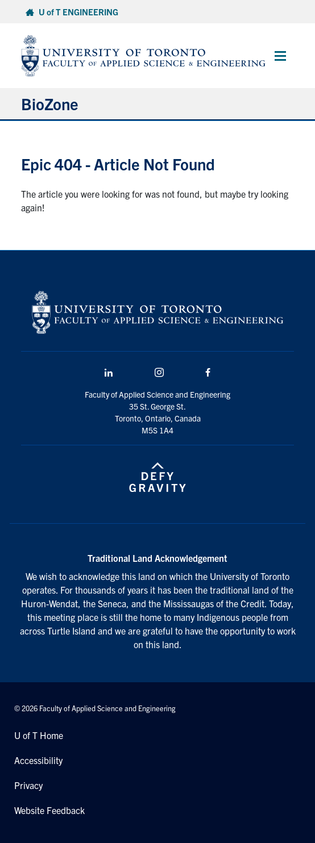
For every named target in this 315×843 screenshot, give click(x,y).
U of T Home (38, 735)
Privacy (28, 785)
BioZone (49, 103)
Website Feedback (49, 810)
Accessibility (38, 760)
